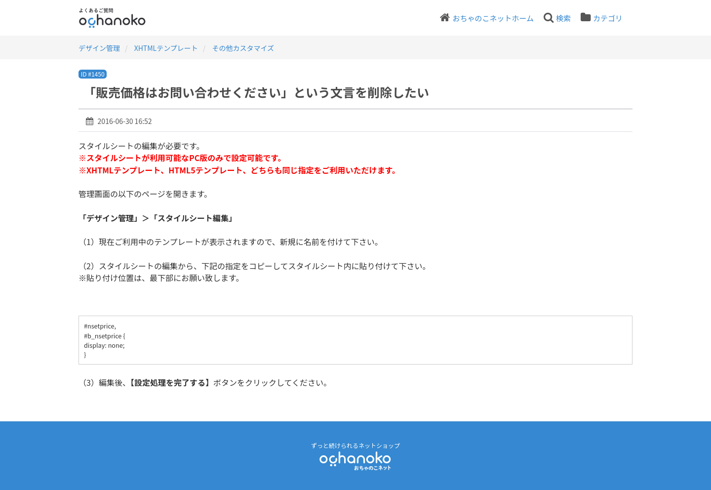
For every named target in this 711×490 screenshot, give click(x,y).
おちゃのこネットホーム (493, 18)
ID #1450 (93, 74)
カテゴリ (608, 18)
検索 (563, 18)
